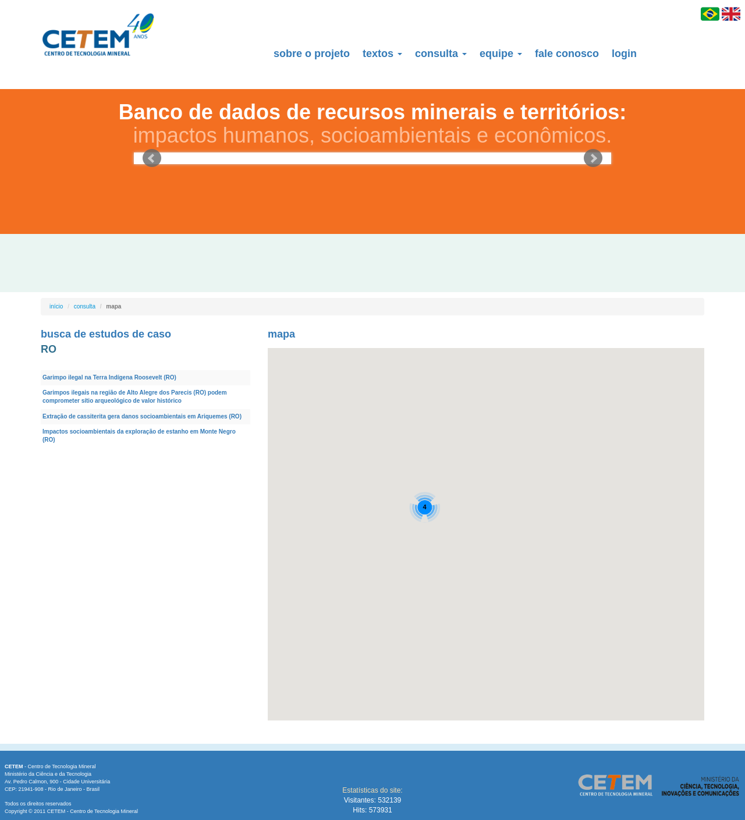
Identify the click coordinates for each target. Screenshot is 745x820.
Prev (152, 158)
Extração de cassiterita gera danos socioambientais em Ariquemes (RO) (142, 416)
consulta (441, 53)
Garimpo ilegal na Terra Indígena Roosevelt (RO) (109, 377)
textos (382, 53)
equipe (501, 53)
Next (593, 158)
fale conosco (567, 53)
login (624, 53)
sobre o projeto (312, 53)
